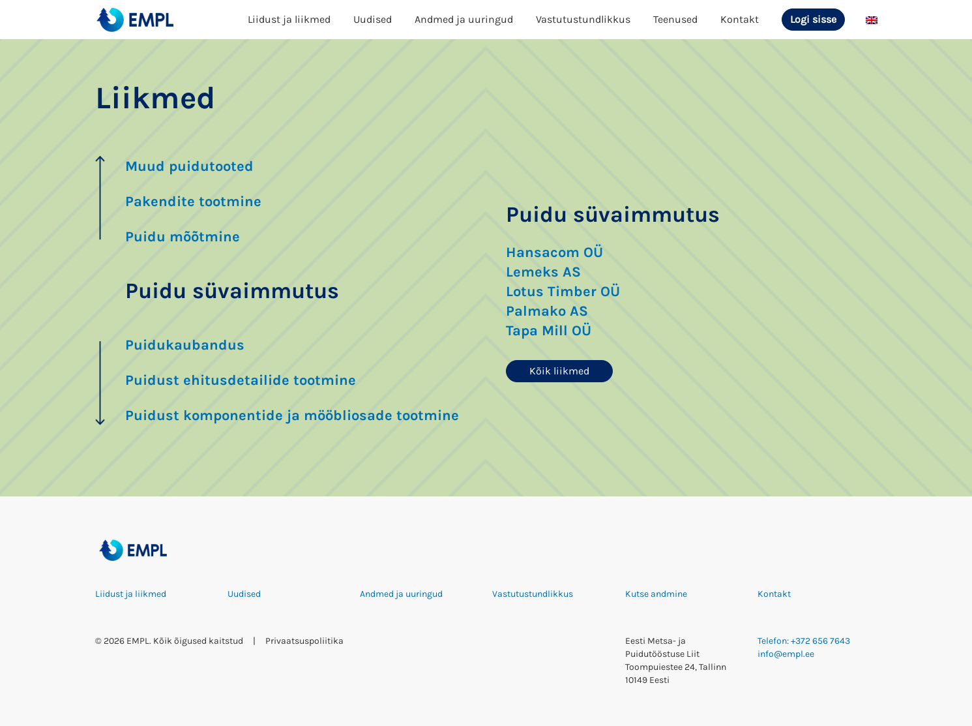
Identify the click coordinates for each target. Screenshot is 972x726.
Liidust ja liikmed (289, 19)
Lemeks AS (543, 272)
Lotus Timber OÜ (563, 291)
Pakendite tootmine (193, 201)
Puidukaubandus (184, 345)
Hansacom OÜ (554, 252)
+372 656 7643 (820, 640)
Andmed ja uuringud (464, 19)
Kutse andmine (656, 593)
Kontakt (739, 19)
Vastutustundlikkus (583, 19)
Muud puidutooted (189, 166)
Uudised (372, 19)
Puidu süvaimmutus (232, 291)
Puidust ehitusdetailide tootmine (240, 380)
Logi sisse (813, 19)
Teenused (675, 19)
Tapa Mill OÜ (548, 330)
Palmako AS (547, 311)
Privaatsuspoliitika (304, 640)
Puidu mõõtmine (182, 236)
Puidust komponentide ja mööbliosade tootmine (292, 415)
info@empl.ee (786, 653)
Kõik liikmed (559, 371)
